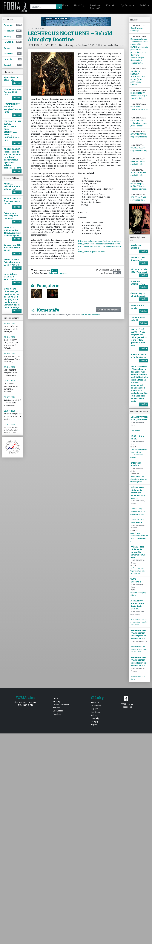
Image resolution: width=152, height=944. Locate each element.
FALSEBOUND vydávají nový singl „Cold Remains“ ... (139, 122)
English (94, 724)
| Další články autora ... (57, 273)
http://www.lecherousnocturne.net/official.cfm (99, 243)
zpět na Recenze (36, 29)
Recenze (95, 702)
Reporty (94, 709)
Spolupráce (127, 5)
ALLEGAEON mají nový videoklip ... (138, 172)
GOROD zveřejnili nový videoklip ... (138, 197)
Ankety (94, 715)
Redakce (57, 714)
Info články (96, 712)
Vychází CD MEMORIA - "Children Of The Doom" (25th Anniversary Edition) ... (138, 77)
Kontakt (110, 5)
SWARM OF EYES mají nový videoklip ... (139, 136)
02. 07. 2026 (9, 380)
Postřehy (95, 718)
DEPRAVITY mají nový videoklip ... (138, 161)
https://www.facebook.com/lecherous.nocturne (99, 241)
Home (65, 5)
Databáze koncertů (95, 7)
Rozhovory (96, 705)
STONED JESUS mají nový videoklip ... (139, 149)
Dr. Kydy (94, 721)
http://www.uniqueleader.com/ (92, 251)
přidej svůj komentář (108, 309)
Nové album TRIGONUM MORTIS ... (139, 108)
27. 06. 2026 (9, 337)
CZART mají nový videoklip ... (138, 28)
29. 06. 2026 (9, 367)
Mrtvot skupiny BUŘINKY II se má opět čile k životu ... (139, 185)
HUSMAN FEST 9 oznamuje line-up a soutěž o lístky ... (139, 94)
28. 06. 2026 (9, 353)
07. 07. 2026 (9, 424)
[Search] (45, 6)
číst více (16, 83)
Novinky (79, 5)
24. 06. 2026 (9, 323)
